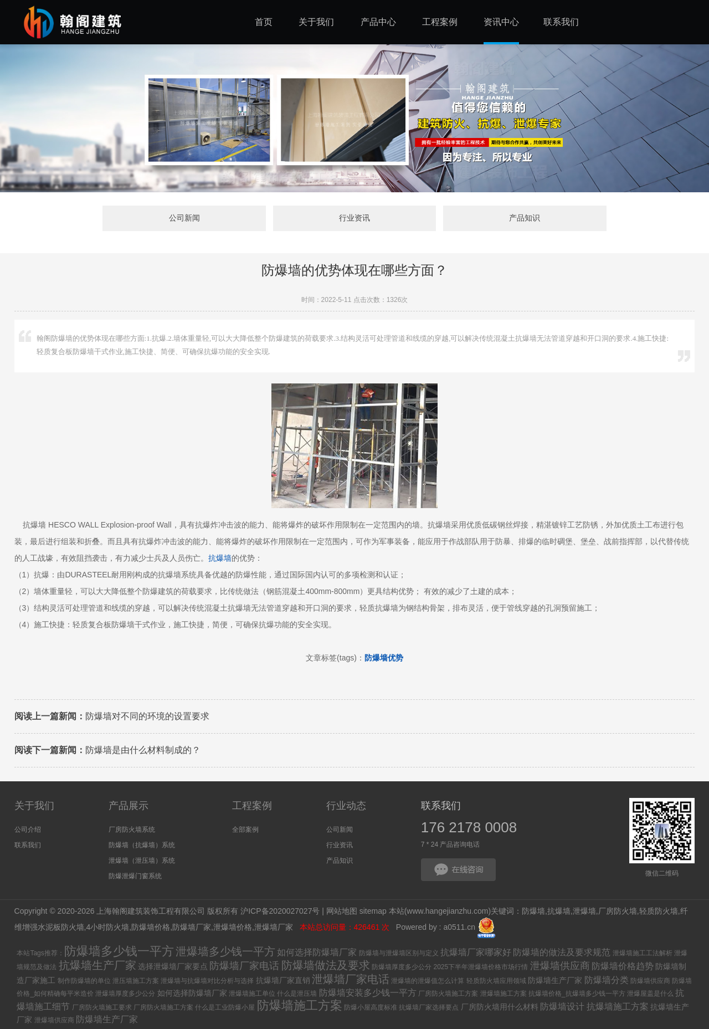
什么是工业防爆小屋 (225, 1007)
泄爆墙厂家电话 (350, 979)
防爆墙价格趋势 (623, 966)
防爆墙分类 (606, 980)
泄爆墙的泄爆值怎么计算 (427, 981)
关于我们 (34, 805)
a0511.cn (459, 927)
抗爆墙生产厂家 (97, 965)
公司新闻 (184, 218)
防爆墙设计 (562, 1006)
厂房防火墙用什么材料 (499, 1006)
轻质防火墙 (658, 911)
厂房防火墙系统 (132, 829)
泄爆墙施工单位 (252, 993)
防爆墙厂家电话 (244, 965)
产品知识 (524, 218)
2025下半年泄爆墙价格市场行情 (480, 967)
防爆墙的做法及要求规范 (561, 952)
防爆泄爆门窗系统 (135, 876)
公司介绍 (27, 829)
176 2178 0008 (469, 827)
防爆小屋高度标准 (370, 1007)
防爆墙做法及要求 (325, 965)
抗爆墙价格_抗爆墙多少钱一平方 (576, 993)
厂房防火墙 (617, 911)
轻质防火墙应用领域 (496, 981)
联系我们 (27, 845)
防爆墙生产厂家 (555, 980)
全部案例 (245, 829)
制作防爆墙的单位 (84, 981)
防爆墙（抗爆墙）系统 (142, 845)
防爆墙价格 (150, 927)
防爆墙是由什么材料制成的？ (107, 750)
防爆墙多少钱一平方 (119, 951)
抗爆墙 (220, 558)
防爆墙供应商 (650, 981)
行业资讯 (354, 218)
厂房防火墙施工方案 (448, 993)
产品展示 (128, 805)
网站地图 (341, 911)
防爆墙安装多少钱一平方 (368, 992)
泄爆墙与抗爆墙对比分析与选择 (207, 981)
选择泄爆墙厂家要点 (173, 966)
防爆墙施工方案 (299, 1005)
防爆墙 (533, 911)
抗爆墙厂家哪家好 (475, 952)
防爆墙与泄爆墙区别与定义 (399, 953)
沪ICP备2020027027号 (280, 911)
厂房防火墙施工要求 (102, 1007)
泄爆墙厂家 (274, 927)
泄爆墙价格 (232, 927)
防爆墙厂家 (191, 927)
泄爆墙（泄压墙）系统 (142, 860)
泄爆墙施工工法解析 (642, 953)
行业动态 (346, 805)
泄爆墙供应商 (560, 965)
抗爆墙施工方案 (618, 1006)
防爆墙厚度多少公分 (401, 967)
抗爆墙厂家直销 (283, 980)
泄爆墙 (584, 911)
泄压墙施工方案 (135, 981)
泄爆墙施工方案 (503, 993)
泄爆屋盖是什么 (650, 993)
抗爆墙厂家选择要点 (429, 1007)
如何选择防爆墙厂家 (317, 952)
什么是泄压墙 (297, 993)
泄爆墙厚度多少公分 (125, 993)
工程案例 (252, 805)
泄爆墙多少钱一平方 (225, 951)
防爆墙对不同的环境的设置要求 (111, 716)
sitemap (373, 911)
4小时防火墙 (107, 927)
